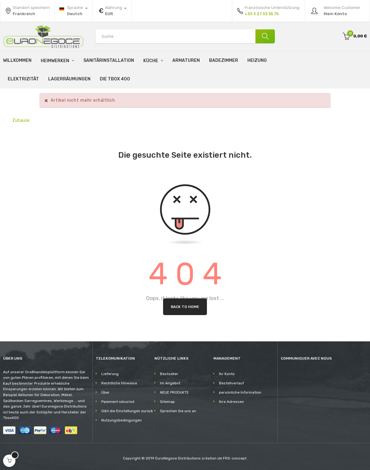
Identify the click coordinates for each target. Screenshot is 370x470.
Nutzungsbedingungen (121, 420)
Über (105, 392)
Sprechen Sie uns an (178, 411)
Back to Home (185, 307)
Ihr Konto (227, 374)
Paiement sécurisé (117, 402)
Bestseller (169, 374)
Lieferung (110, 374)
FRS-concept (234, 458)
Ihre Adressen (231, 402)
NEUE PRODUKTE (174, 392)
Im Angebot (170, 383)
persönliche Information (240, 392)
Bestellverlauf (231, 383)
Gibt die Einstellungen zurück (127, 411)
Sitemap (167, 402)
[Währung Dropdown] (112, 11)
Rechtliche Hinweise (119, 383)
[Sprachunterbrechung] (73, 11)
